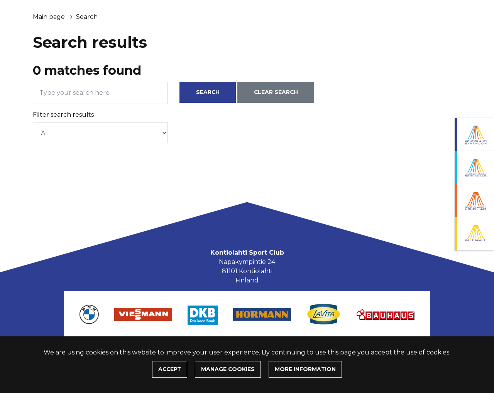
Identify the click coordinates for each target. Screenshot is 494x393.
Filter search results (63, 114)
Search (87, 16)
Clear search (276, 92)
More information (305, 369)
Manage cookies (228, 369)
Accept (169, 369)
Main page (49, 16)
